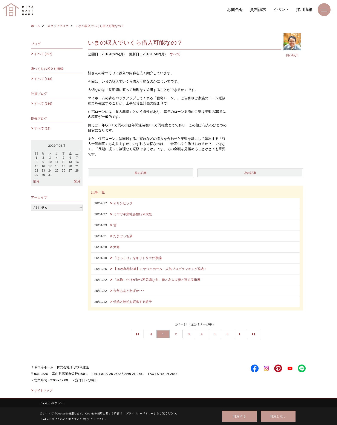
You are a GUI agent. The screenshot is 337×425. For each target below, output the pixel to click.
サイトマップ (43, 390)
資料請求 (258, 9)
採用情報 (304, 9)
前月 (36, 181)
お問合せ (235, 9)
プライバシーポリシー (140, 413)
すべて (175, 54)
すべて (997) (43, 54)
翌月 (77, 181)
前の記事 (141, 173)
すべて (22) (42, 128)
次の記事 (250, 173)
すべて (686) (43, 103)
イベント (281, 9)
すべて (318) (43, 78)
